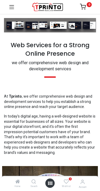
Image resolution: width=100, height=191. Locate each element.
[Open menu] (50, 183)
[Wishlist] (66, 182)
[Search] (33, 182)
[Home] (17, 182)
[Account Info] (82, 182)
